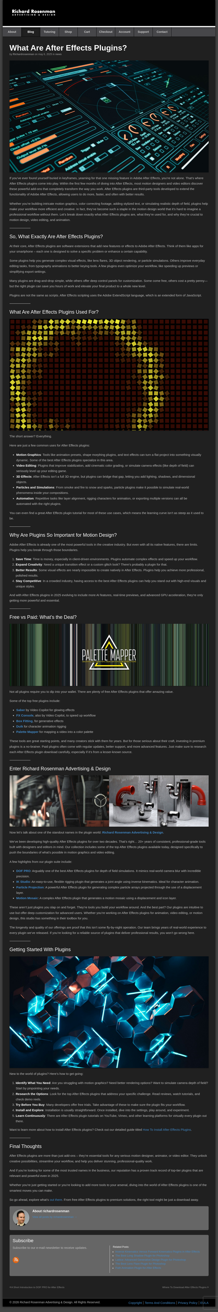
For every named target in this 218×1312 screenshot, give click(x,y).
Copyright (135, 1303)
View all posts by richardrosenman (55, 1216)
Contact (162, 31)
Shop (68, 31)
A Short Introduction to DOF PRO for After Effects (37, 1287)
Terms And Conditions (160, 1303)
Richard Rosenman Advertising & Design (132, 832)
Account (124, 31)
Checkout (106, 31)
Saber (20, 710)
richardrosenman (23, 54)
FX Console (25, 715)
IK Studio (23, 881)
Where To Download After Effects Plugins (185, 1287)
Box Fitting (24, 721)
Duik (19, 726)
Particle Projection (30, 887)
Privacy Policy (187, 1303)
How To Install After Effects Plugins (167, 1129)
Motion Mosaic (27, 898)
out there (56, 1199)
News (58, 54)
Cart (87, 31)
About (12, 31)
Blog (31, 31)
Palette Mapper (27, 732)
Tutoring (49, 31)
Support (143, 31)
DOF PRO (23, 871)
